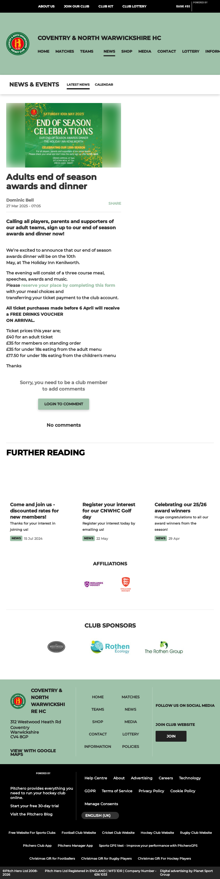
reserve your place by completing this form (68, 285)
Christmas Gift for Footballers (52, 858)
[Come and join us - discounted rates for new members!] (37, 480)
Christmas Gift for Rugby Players (106, 858)
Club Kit (105, 6)
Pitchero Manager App (75, 846)
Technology (190, 778)
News (72, 84)
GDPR (90, 791)
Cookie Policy (182, 791)
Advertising (142, 778)
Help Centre (95, 778)
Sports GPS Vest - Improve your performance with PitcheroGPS (148, 846)
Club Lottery (134, 6)
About (119, 778)
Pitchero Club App (37, 846)
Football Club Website (79, 833)
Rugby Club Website (196, 833)
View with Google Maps (33, 752)
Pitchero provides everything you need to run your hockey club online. (41, 793)
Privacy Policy (151, 791)
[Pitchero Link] (203, 8)
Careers (166, 778)
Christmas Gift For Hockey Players (164, 858)
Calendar (91, 84)
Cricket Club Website (118, 833)
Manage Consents (101, 804)
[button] (43, 51)
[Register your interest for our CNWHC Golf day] (110, 480)
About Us (46, 6)
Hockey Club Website (157, 833)
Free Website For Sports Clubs (32, 833)
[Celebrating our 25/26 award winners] (182, 480)
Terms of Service (117, 791)
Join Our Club (76, 6)
